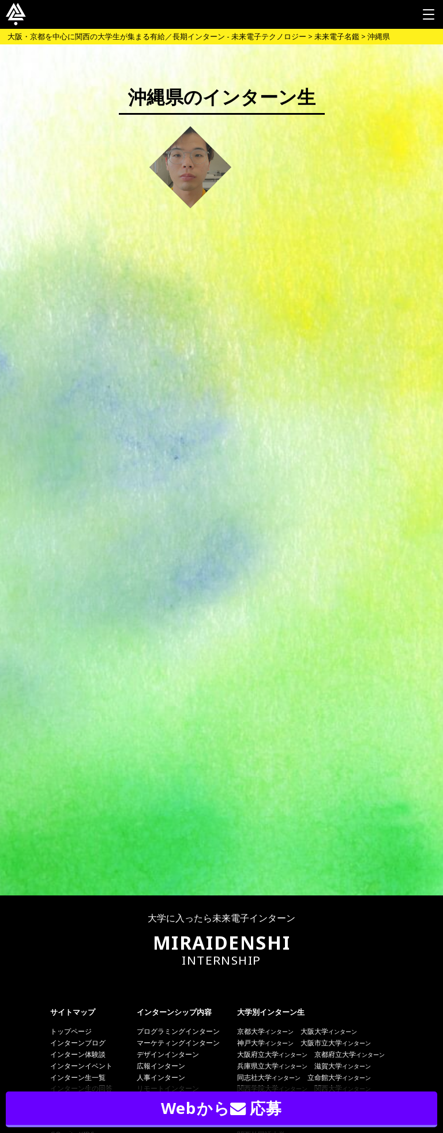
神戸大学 (265, 1043)
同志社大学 (269, 1077)
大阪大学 (329, 1031)
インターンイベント (81, 1066)
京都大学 (265, 1031)
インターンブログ (78, 1043)
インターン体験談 (78, 1054)
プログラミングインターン (178, 1031)
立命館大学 (339, 1077)
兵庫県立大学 (272, 1066)
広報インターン (161, 1066)
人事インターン (161, 1077)
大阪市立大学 (336, 1043)
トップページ (71, 1031)
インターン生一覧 (78, 1077)
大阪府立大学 (272, 1054)
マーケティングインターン (178, 1043)
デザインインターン (168, 1054)
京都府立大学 (349, 1054)
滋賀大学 (342, 1066)
